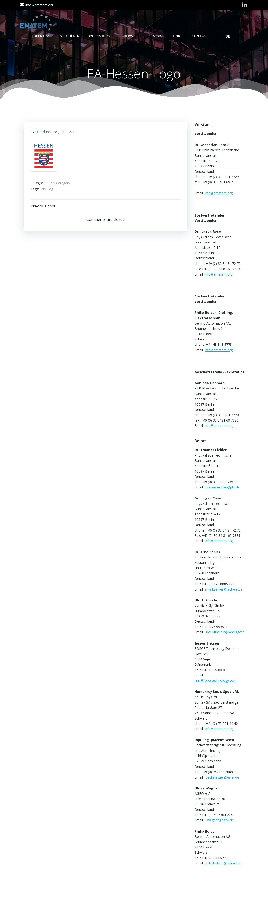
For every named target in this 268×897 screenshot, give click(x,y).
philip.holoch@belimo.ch (223, 863)
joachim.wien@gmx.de (222, 777)
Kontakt (200, 36)
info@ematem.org (219, 425)
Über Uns (42, 36)
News (128, 36)
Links (177, 36)
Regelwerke (152, 36)
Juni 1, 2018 (68, 132)
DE (230, 36)
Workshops (101, 36)
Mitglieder (69, 36)
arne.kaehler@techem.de (224, 589)
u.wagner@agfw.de (219, 820)
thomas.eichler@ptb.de (222, 487)
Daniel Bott (44, 132)
